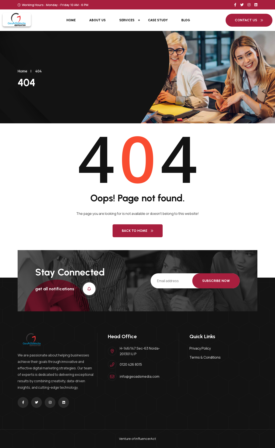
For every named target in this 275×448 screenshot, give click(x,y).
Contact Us (249, 20)
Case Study (158, 20)
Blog (185, 20)
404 (38, 71)
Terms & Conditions (205, 357)
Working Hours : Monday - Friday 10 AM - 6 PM (53, 5)
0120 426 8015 (131, 364)
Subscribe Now (216, 281)
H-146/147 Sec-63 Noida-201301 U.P (140, 351)
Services (126, 20)
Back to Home (137, 231)
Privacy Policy (200, 348)
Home (71, 20)
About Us (97, 20)
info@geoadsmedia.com (139, 376)
